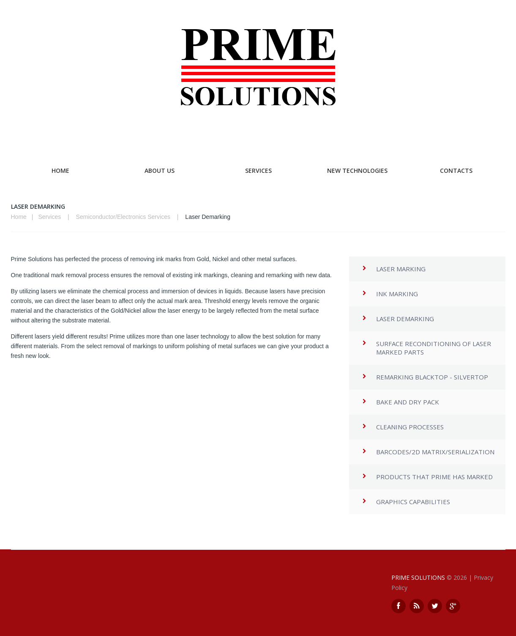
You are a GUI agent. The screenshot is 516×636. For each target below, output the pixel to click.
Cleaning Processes (410, 427)
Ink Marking (397, 293)
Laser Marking (401, 269)
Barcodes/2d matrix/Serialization (435, 452)
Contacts (456, 171)
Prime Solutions (418, 577)
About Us (160, 171)
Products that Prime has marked (434, 476)
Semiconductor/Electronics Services (123, 216)
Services (258, 171)
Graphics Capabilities (413, 501)
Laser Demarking (405, 318)
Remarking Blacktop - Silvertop (432, 377)
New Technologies (357, 171)
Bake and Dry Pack (407, 402)
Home (60, 171)
